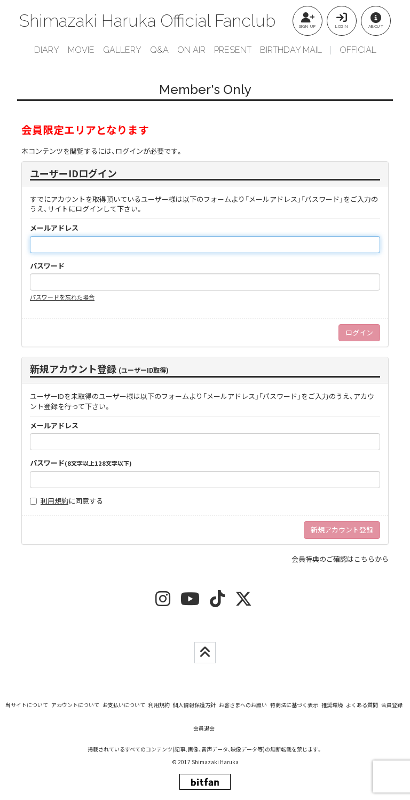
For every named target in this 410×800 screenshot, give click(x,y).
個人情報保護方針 (194, 705)
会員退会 (204, 728)
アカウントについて (75, 705)
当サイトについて (26, 705)
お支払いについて (123, 705)
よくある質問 (362, 705)
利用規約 (54, 501)
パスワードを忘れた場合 (62, 297)
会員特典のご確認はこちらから (340, 559)
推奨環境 (332, 705)
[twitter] (243, 602)
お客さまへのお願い (243, 705)
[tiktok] (217, 602)
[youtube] (190, 602)
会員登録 (392, 705)
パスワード (47, 266)
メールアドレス (54, 228)
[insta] (162, 602)
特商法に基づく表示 (294, 705)
